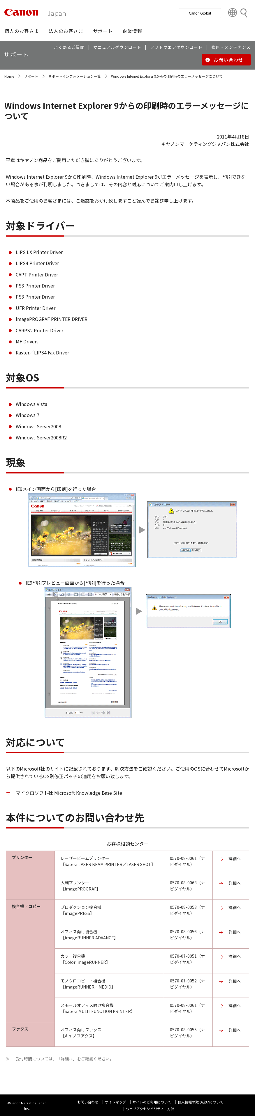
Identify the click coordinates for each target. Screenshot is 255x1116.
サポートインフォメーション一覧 (74, 76)
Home (9, 76)
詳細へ (234, 858)
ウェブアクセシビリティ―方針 (150, 1108)
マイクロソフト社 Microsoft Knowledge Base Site (69, 792)
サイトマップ (115, 1101)
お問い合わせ (87, 1101)
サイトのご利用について (152, 1101)
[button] (21, 30)
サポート (31, 76)
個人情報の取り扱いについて (200, 1101)
